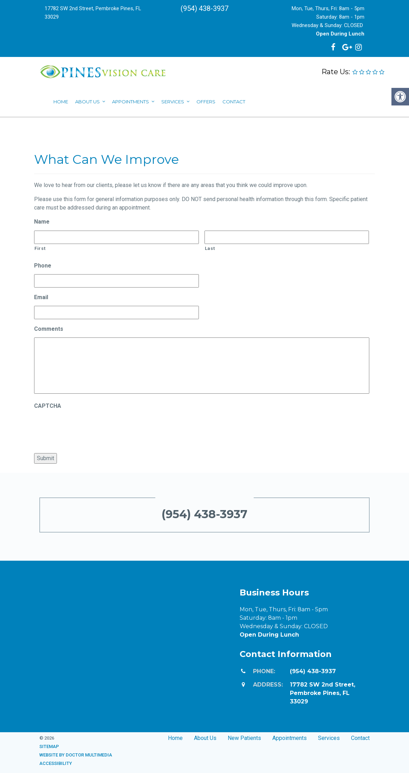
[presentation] (87, 428)
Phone (42, 265)
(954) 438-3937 (204, 8)
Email (41, 297)
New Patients (244, 738)
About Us (205, 738)
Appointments (289, 738)
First (39, 248)
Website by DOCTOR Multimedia (75, 755)
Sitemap (49, 746)
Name (42, 221)
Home (175, 738)
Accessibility (55, 763)
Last (210, 248)
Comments (48, 329)
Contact (360, 738)
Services (329, 738)
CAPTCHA (47, 405)
